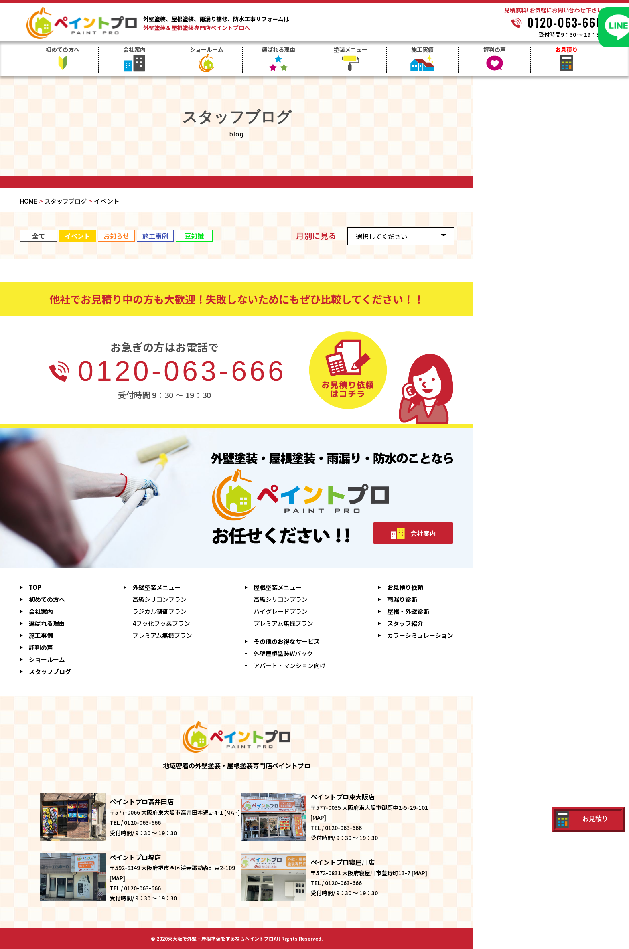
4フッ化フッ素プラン (161, 623)
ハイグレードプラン (281, 611)
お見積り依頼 (405, 587)
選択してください (381, 236)
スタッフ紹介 (405, 623)
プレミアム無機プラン (162, 635)
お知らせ (116, 236)
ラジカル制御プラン (159, 611)
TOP (35, 587)
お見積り (566, 50)
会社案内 (134, 50)
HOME (28, 201)
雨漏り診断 (402, 599)
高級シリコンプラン (159, 599)
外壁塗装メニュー (156, 587)
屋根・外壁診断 (408, 611)
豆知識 (194, 236)
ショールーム (206, 50)
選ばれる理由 (278, 50)
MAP (232, 812)
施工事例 (155, 236)
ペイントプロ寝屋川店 (342, 862)
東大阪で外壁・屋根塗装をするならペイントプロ (221, 938)
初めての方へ (62, 50)
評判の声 (494, 50)
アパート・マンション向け (290, 665)
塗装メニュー (350, 50)
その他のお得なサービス (287, 641)
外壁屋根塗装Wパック (283, 653)
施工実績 (422, 50)
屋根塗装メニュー (278, 587)
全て (38, 236)
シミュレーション (420, 635)
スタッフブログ (66, 201)
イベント (77, 236)
